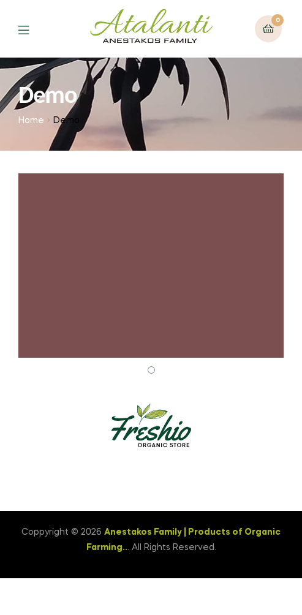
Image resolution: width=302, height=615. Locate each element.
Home (31, 120)
